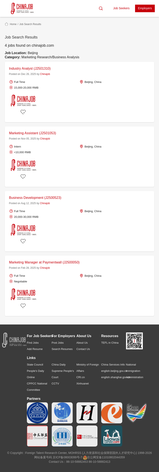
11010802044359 (113, 457)
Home (13, 24)
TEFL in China (110, 342)
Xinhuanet (82, 383)
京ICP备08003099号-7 (67, 457)
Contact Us (83, 349)
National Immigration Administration (134, 371)
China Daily (59, 364)
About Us (82, 342)
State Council (35, 364)
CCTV (55, 383)
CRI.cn (80, 377)
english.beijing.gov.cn (114, 370)
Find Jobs (33, 342)
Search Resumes (62, 349)
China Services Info (113, 364)
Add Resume (35, 349)
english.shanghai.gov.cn (115, 377)
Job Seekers (121, 8)
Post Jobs (58, 342)
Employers (145, 8)
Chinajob (45, 74)
